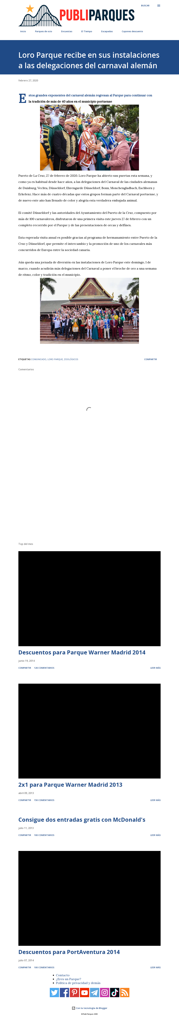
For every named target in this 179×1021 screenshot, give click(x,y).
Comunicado (38, 359)
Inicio (21, 31)
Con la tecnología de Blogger (89, 1008)
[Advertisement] (89, 497)
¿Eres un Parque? (68, 979)
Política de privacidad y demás (78, 983)
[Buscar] (145, 5)
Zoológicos (71, 359)
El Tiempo (84, 31)
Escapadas (105, 31)
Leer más (155, 667)
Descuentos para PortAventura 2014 (69, 952)
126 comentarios (44, 667)
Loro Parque (55, 359)
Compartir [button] (150, 359)
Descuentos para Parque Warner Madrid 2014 (81, 652)
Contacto (63, 975)
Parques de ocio (41, 31)
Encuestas (64, 31)
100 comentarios (44, 835)
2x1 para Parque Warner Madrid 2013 (70, 784)
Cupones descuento (130, 31)
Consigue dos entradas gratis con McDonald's (81, 819)
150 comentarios (44, 800)
